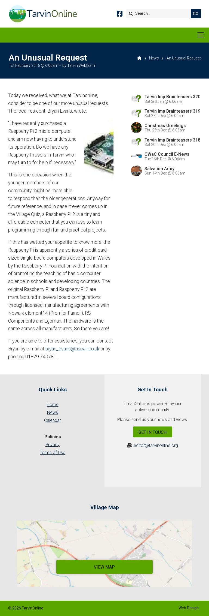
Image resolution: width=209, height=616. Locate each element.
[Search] (160, 13)
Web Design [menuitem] (189, 608)
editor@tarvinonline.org (156, 445)
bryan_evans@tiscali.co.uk (72, 348)
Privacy (52, 444)
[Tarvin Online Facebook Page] (119, 14)
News (154, 58)
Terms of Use (52, 452)
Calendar (52, 420)
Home (53, 404)
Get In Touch (153, 432)
